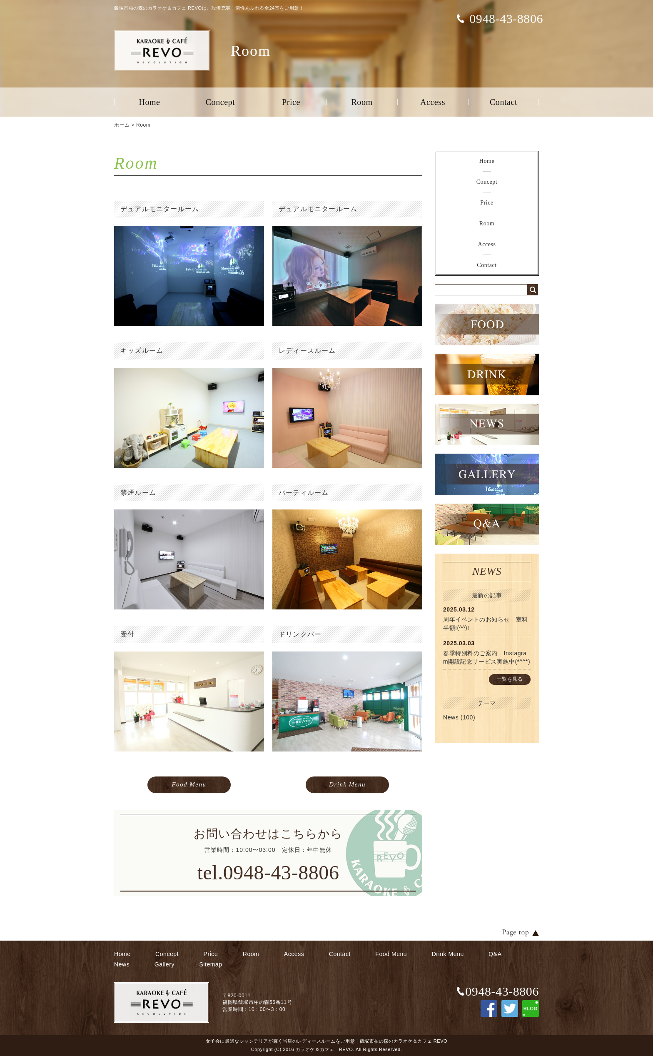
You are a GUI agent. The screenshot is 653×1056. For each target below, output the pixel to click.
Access (432, 102)
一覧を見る (510, 679)
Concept (220, 102)
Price (291, 102)
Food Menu (189, 784)
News (451, 717)
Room (361, 102)
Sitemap (210, 964)
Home (149, 102)
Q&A (495, 954)
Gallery (164, 964)
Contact (503, 102)
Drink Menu (347, 784)
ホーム (122, 125)
